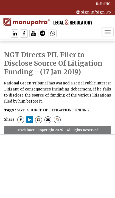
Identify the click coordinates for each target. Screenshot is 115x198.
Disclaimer (25, 130)
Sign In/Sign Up (93, 12)
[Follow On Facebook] (24, 34)
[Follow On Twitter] (33, 34)
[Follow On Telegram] (42, 34)
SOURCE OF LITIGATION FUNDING (57, 110)
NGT (21, 110)
